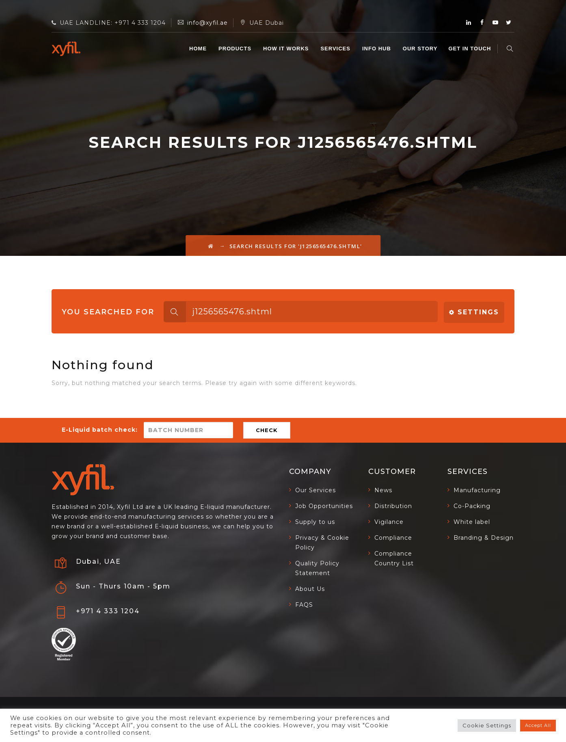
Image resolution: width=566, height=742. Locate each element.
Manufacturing (477, 490)
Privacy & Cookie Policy (322, 542)
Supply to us (315, 522)
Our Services (315, 490)
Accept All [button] (538, 725)
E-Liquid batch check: (100, 429)
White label (472, 522)
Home (198, 48)
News (383, 490)
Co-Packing (472, 506)
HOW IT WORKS (286, 48)
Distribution (393, 506)
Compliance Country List (394, 558)
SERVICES (337, 48)
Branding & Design (484, 537)
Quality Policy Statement (317, 568)
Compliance (393, 537)
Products (235, 48)
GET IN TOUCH (470, 48)
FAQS (304, 604)
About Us (310, 589)
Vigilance (389, 522)
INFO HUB (377, 48)
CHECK (267, 430)
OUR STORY (421, 48)
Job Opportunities (324, 506)
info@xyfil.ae (207, 22)
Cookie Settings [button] (486, 725)
